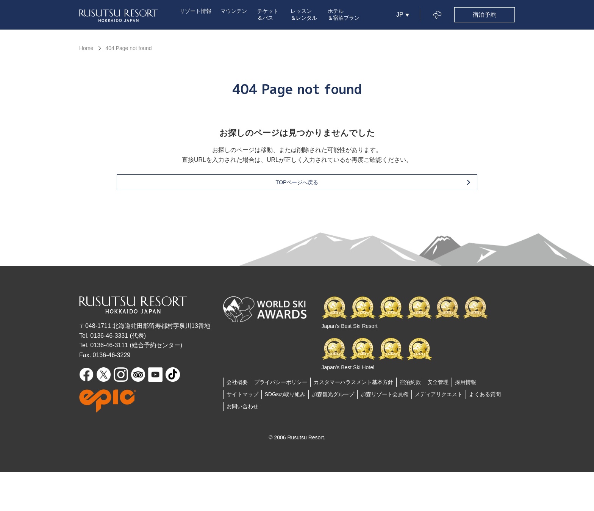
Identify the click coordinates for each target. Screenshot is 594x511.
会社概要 (237, 385)
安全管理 (438, 385)
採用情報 (465, 385)
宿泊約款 (410, 385)
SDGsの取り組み (285, 397)
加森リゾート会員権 (384, 397)
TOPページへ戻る (309, 185)
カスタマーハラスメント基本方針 (353, 385)
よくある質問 (485, 397)
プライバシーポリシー (280, 385)
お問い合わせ (242, 409)
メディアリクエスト (439, 397)
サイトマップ (242, 397)
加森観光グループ (333, 397)
